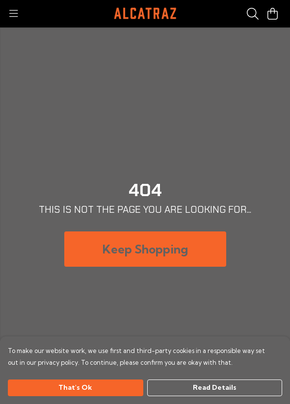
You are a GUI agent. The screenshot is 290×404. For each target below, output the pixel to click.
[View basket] (272, 14)
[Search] (253, 14)
